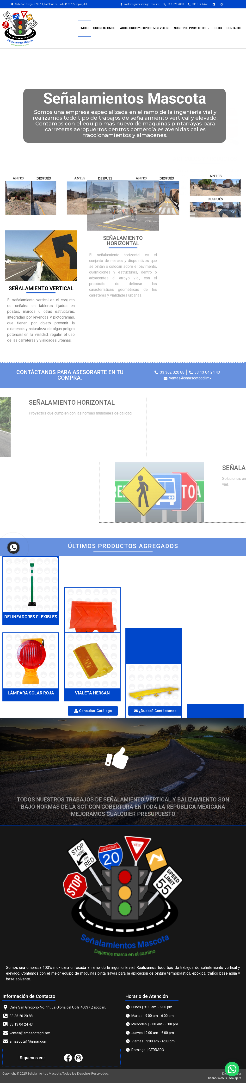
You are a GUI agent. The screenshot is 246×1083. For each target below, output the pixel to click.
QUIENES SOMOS (104, 28)
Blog (218, 28)
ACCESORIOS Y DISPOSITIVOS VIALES (144, 28)
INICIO (84, 28)
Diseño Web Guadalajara (224, 1078)
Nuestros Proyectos (192, 28)
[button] (232, 1068)
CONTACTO (234, 28)
